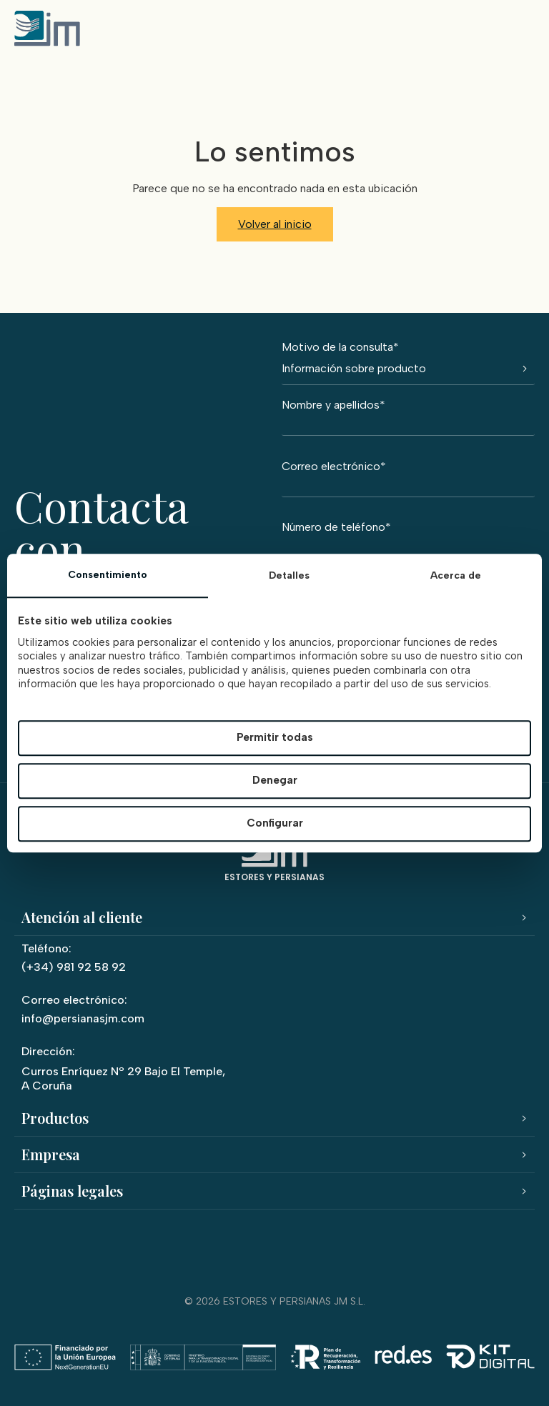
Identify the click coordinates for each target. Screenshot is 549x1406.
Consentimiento (107, 575)
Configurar (275, 823)
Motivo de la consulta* (408, 363)
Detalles (289, 575)
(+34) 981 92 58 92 (73, 967)
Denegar (274, 780)
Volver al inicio (275, 224)
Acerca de (455, 575)
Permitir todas (275, 738)
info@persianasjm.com (82, 1018)
